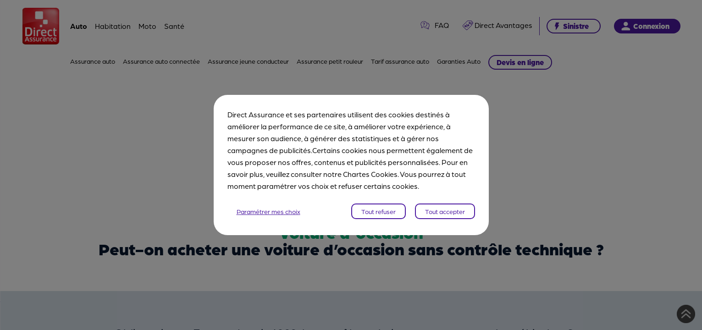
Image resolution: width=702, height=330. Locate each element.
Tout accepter (445, 211)
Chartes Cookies (370, 174)
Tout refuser (378, 211)
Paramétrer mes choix (268, 211)
